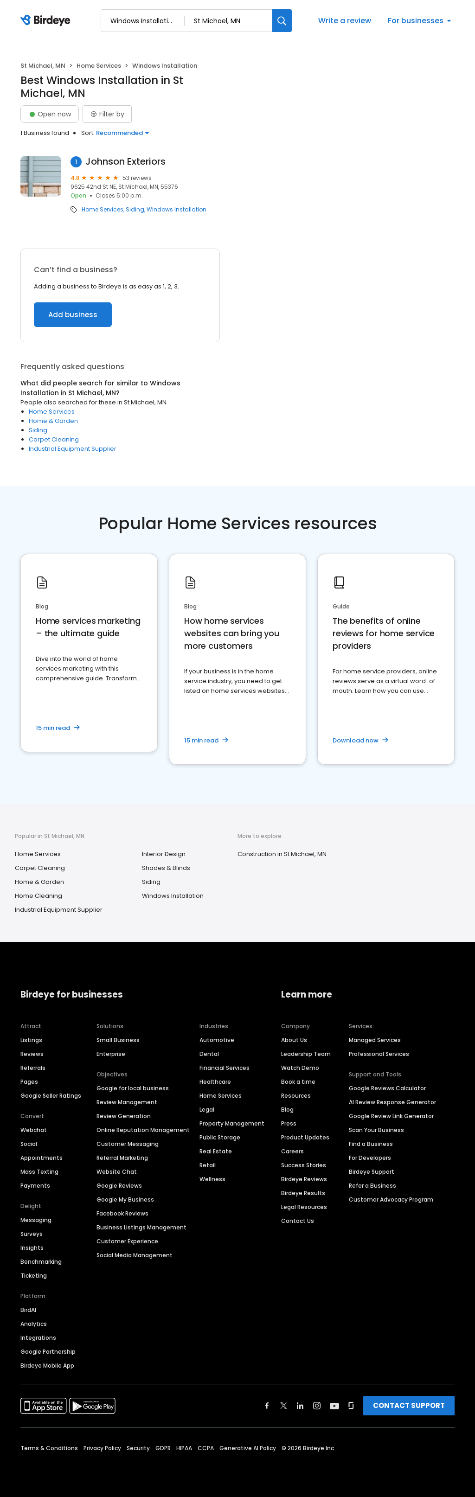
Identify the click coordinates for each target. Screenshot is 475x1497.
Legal (206, 1109)
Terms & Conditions (49, 1448)
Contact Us (297, 1221)
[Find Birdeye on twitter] (283, 1405)
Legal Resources (304, 1207)
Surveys (31, 1234)
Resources (296, 1096)
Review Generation (123, 1116)
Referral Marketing (122, 1158)
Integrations (38, 1338)
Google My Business (125, 1199)
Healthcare (215, 1082)
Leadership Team (306, 1054)
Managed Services (375, 1040)
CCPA (206, 1448)
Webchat (33, 1130)
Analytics (33, 1324)
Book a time (298, 1082)
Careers (292, 1151)
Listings (31, 1040)
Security (138, 1448)
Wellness (212, 1179)
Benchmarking (41, 1262)
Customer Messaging (127, 1144)
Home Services (99, 65)
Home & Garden (53, 420)
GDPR (163, 1448)
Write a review (344, 20)
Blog (287, 1109)
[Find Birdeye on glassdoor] (351, 1405)
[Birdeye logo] (47, 20)
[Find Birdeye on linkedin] (300, 1405)
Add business (72, 315)
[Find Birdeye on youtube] (334, 1405)
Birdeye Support (371, 1172)
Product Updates (305, 1137)
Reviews (32, 1054)
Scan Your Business (376, 1130)
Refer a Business (372, 1186)
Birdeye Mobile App (47, 1365)
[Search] (282, 20)
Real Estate (215, 1151)
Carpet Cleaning (54, 439)
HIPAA (184, 1448)
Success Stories (303, 1165)
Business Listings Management (141, 1227)
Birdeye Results (303, 1193)
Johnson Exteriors (125, 161)
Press (288, 1123)
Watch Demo (300, 1068)
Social (28, 1144)
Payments (35, 1186)
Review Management (126, 1102)
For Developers (370, 1158)
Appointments (41, 1158)
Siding (135, 209)
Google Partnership (48, 1352)
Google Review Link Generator (391, 1116)
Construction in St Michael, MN (282, 854)
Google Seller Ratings (50, 1096)
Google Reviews (119, 1186)
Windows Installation (176, 209)
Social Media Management (134, 1255)
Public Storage (219, 1137)
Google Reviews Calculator (387, 1088)
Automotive (216, 1040)
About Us (294, 1040)
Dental (209, 1054)
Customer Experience (127, 1241)
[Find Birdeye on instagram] (317, 1405)
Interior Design (164, 854)
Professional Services (379, 1054)
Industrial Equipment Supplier (72, 448)
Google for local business (132, 1088)
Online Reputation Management (143, 1130)
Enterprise (110, 1054)
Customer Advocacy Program (391, 1199)
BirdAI (28, 1310)
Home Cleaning (38, 895)
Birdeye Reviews (304, 1179)
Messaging (35, 1220)
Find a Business (371, 1144)
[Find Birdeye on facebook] (267, 1405)
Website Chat (116, 1172)
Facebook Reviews (122, 1213)
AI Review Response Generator (392, 1102)
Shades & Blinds (166, 868)
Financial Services (224, 1068)
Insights (32, 1248)
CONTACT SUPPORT (409, 1405)
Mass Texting (39, 1172)
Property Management (231, 1123)
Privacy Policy (102, 1448)
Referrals (32, 1068)
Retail (207, 1165)
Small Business (118, 1040)
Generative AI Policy (247, 1448)
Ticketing (33, 1275)
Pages (29, 1082)
